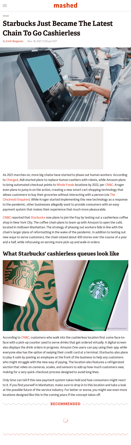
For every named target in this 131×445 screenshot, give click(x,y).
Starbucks (38, 217)
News (6, 16)
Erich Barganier (14, 41)
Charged (12, 180)
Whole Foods (65, 185)
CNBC (109, 185)
